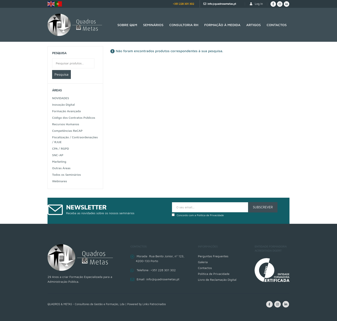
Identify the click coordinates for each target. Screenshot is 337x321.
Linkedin (286, 304)
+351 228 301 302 (183, 3)
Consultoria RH (183, 25)
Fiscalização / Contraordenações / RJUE (75, 139)
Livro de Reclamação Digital (217, 279)
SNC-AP (57, 155)
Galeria (203, 262)
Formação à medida (222, 25)
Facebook (269, 304)
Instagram (277, 304)
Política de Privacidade (210, 215)
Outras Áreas (61, 168)
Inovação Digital (63, 104)
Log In (256, 3)
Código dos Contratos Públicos (73, 117)
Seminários (153, 25)
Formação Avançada (66, 111)
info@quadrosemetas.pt (222, 3)
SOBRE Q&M (127, 25)
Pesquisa (61, 74)
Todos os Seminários (66, 174)
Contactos (277, 25)
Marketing (59, 161)
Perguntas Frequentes (213, 256)
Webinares (59, 181)
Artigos (253, 25)
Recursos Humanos (65, 124)
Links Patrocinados (154, 304)
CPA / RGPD (60, 148)
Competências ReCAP (67, 130)
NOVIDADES (60, 98)
